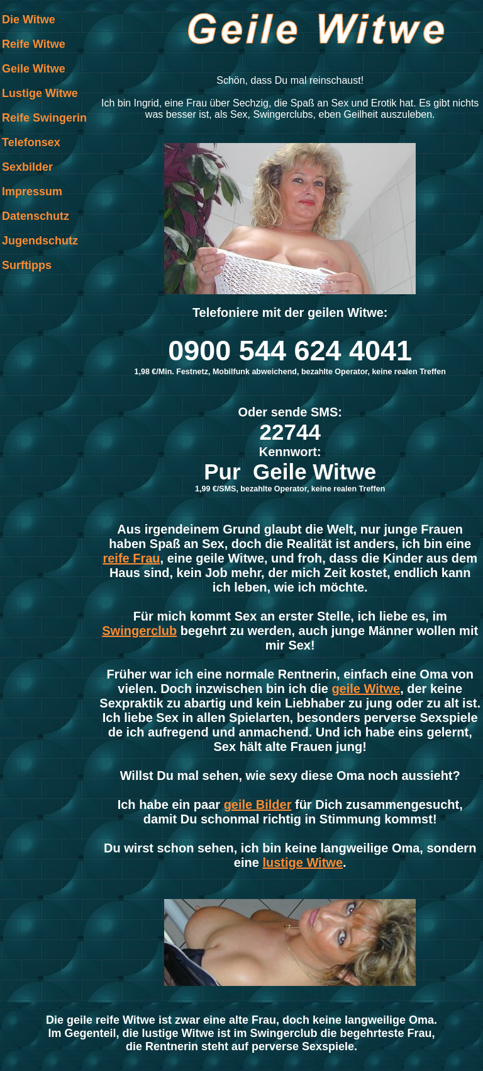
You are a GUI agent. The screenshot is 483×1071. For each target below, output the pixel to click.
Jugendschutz (40, 240)
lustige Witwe (302, 862)
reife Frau (131, 558)
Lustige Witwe (40, 93)
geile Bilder (258, 804)
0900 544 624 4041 (290, 351)
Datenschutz (35, 216)
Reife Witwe (33, 44)
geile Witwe (365, 689)
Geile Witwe (33, 68)
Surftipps (27, 265)
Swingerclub (139, 631)
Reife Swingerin (44, 118)
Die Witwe (28, 19)
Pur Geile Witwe (290, 471)
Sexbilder (27, 167)
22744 (290, 432)
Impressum (32, 191)
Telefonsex (31, 142)
